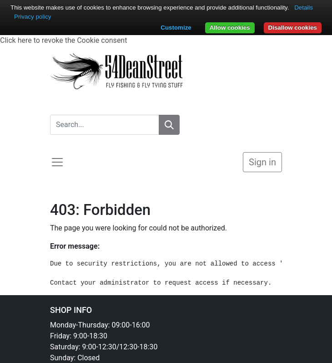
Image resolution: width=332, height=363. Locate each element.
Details (303, 7)
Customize (176, 27)
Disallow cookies (292, 27)
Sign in (262, 162)
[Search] (169, 125)
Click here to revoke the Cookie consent (63, 40)
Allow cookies (230, 27)
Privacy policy (32, 16)
